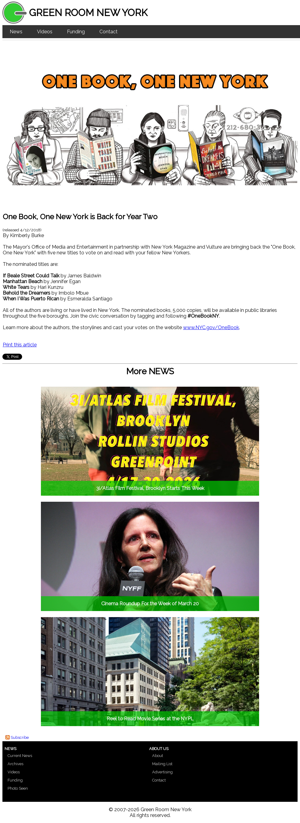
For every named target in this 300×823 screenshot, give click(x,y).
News (16, 32)
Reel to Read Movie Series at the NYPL (150, 719)
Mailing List (162, 764)
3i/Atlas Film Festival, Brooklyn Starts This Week (150, 488)
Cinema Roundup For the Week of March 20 (150, 604)
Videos (44, 32)
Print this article (20, 345)
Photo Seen (18, 788)
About (157, 755)
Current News (20, 755)
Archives (15, 764)
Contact (108, 32)
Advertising (162, 772)
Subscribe (20, 737)
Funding (76, 32)
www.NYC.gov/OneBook (211, 327)
